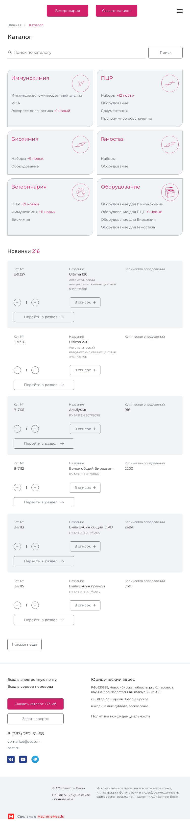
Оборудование (114, 103)
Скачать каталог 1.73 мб (35, 706)
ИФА (15, 103)
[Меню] (180, 10)
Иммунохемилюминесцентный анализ (46, 95)
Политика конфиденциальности (120, 718)
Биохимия (24, 139)
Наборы (108, 95)
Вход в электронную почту (32, 682)
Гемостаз (112, 139)
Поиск (165, 52)
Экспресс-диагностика (32, 111)
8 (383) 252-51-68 (25, 736)
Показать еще (24, 647)
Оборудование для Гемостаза (128, 227)
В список (82, 302)
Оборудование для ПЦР (123, 212)
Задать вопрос (35, 721)
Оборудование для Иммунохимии (132, 204)
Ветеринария (67, 10)
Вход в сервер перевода (30, 689)
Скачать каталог (116, 10)
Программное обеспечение (126, 118)
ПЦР (107, 78)
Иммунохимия (30, 78)
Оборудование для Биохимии (128, 219)
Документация (114, 111)
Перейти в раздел (41, 317)
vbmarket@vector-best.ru (23, 747)
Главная (14, 25)
